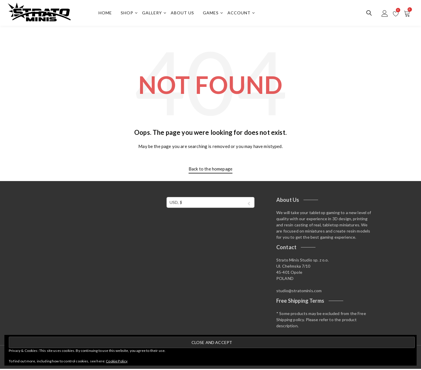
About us (183, 13)
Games (212, 13)
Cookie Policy (116, 361)
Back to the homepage (210, 169)
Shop (128, 13)
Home (106, 13)
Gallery (153, 13)
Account (239, 13)
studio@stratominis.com (299, 291)
